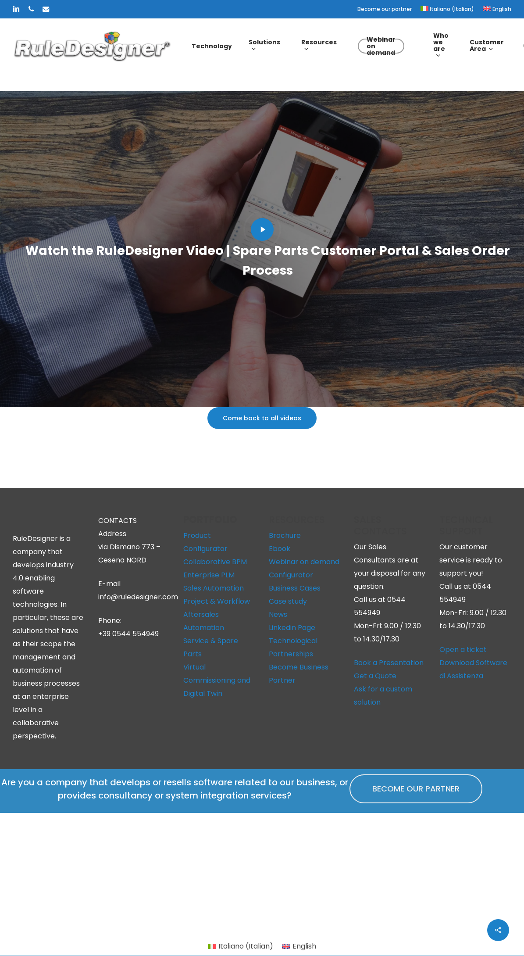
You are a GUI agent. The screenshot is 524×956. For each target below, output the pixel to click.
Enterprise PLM (209, 575)
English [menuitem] (304, 946)
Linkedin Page (292, 628)
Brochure (285, 535)
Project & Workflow (216, 601)
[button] (262, 418)
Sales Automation (213, 588)
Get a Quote (375, 676)
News (278, 614)
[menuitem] (447, 9)
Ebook (279, 549)
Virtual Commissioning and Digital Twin (216, 680)
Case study (288, 601)
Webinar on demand (304, 562)
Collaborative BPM (215, 562)
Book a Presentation (389, 663)
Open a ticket (463, 649)
